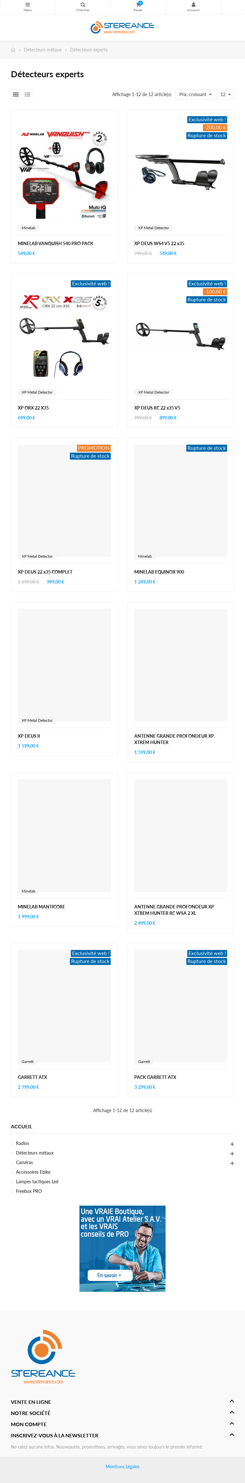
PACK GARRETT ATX (155, 1077)
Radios (22, 1143)
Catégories (27, 4)
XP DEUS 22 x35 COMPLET (45, 572)
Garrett (27, 1061)
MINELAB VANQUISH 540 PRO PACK (55, 243)
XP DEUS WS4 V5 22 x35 (159, 243)
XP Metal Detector (153, 227)
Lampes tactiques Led (37, 1181)
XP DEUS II (29, 736)
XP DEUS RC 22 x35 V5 (157, 407)
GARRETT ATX (32, 1077)
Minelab (28, 227)
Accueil (21, 1126)
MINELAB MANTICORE (41, 906)
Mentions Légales (122, 1466)
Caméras (24, 1162)
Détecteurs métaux (35, 1153)
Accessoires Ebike (33, 1172)
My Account (193, 4)
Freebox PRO (29, 1191)
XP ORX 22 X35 (33, 407)
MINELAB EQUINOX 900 (159, 572)
